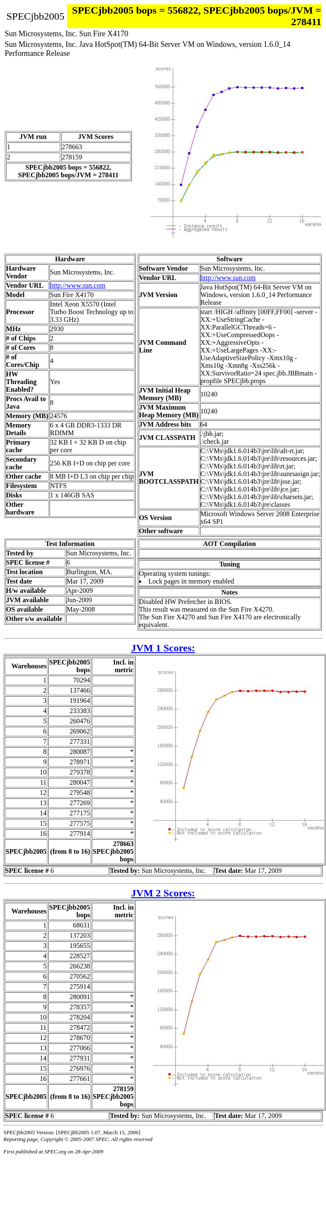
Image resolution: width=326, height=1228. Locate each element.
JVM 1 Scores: (163, 647)
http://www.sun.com (77, 285)
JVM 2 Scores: (163, 893)
